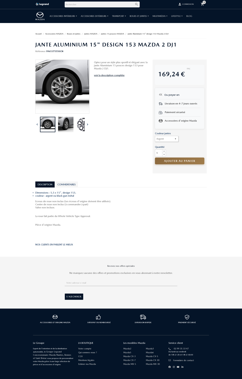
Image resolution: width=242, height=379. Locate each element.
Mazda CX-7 (129, 360)
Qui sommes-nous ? (87, 352)
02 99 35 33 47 (181, 348)
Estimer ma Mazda (87, 364)
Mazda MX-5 (129, 364)
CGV (80, 356)
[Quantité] (158, 152)
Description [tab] (45, 184)
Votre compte (84, 348)
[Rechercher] (102, 4)
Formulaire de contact (181, 360)
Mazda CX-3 (129, 356)
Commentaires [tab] (66, 184)
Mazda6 (150, 352)
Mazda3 (150, 348)
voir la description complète (109, 75)
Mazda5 (127, 352)
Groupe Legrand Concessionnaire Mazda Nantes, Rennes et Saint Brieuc (52, 354)
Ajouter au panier (179, 160)
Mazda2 (127, 348)
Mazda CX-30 (152, 360)
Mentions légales (86, 360)
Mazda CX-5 (152, 356)
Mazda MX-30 (153, 364)
